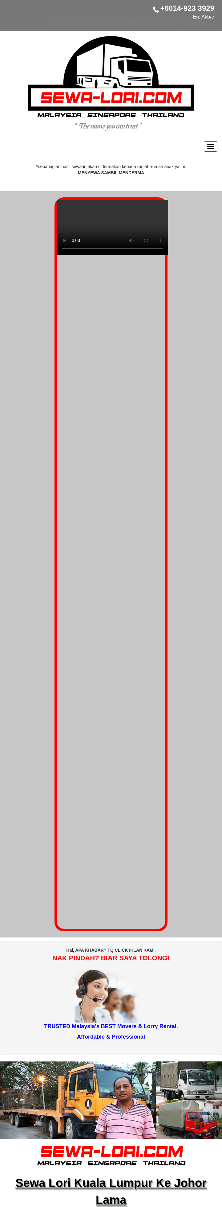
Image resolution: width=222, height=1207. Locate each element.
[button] (16, 1100)
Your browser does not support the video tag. (112, 231)
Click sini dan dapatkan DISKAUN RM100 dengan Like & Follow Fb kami (130, 24)
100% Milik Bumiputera (111, 160)
